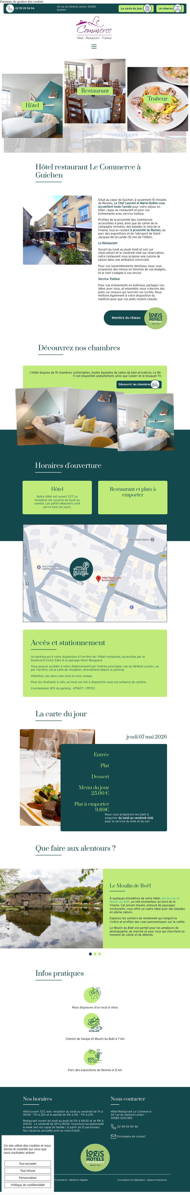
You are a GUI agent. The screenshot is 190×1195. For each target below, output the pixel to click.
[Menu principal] (94, 46)
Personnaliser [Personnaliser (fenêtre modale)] (28, 1178)
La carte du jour (135, 8)
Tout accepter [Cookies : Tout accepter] (28, 1163)
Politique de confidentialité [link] (28, 1185)
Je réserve (170, 8)
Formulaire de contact (128, 1140)
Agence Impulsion (157, 1183)
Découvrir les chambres (139, 384)
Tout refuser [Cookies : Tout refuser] (27, 1170)
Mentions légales (78, 1183)
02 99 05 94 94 (20, 8)
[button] (90, 957)
